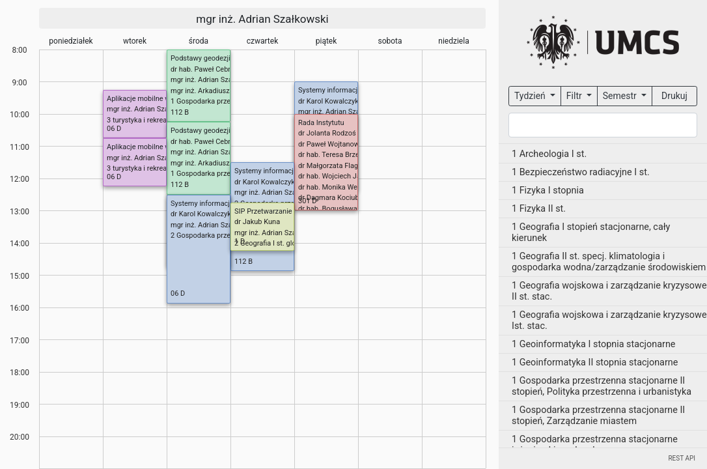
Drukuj (674, 96)
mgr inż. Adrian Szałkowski (262, 18)
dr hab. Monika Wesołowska (343, 187)
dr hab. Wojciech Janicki (337, 176)
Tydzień (531, 96)
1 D (239, 241)
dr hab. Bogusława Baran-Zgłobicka (354, 209)
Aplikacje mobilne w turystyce (154, 98)
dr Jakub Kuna (257, 222)
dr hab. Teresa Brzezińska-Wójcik (350, 154)
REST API (681, 458)
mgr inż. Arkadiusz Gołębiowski (220, 91)
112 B (180, 112)
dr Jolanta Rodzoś (327, 133)
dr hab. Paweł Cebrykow (209, 69)
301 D (307, 201)
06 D (114, 128)
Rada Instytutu (321, 123)
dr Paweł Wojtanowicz (333, 144)
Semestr (621, 96)
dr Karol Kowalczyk (328, 101)
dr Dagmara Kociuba (330, 197)
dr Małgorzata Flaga (330, 166)
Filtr (575, 96)
